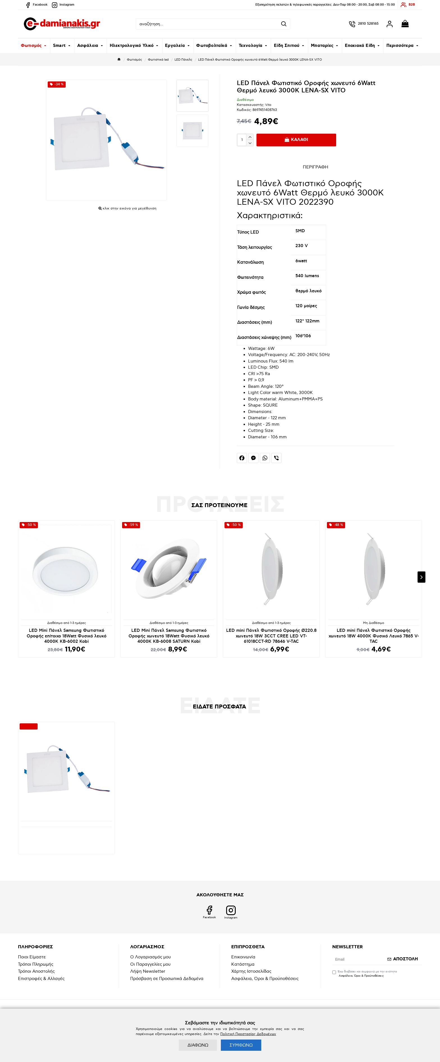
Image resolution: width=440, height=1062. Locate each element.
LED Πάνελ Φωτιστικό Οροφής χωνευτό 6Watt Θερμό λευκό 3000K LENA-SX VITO (66, 835)
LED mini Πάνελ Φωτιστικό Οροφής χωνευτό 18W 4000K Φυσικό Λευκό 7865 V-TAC (374, 636)
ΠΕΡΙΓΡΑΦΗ (315, 167)
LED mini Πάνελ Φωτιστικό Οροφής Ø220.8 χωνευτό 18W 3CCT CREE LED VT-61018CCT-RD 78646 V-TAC (271, 636)
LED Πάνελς (183, 59)
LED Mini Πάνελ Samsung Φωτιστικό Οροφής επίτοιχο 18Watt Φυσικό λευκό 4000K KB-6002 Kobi (66, 636)
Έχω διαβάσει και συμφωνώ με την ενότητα (364, 974)
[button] (421, 577)
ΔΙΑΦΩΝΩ (197, 1045)
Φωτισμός (134, 59)
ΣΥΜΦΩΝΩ (241, 1045)
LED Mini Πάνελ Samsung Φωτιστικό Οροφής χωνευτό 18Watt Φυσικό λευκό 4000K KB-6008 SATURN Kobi (169, 636)
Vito (268, 105)
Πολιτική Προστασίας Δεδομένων (248, 1034)
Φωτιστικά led (158, 59)
